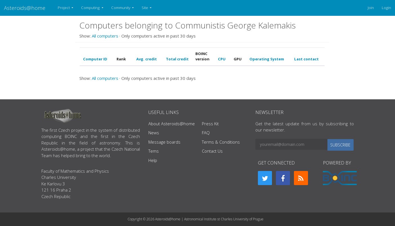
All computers (105, 36)
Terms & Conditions (221, 142)
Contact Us (212, 151)
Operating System (266, 59)
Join (371, 7)
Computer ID (95, 59)
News (153, 132)
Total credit (177, 59)
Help (152, 160)
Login (386, 7)
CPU (222, 59)
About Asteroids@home (171, 123)
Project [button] (64, 7)
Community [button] (121, 7)
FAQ (206, 132)
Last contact (306, 59)
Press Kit (210, 123)
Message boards (164, 142)
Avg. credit (146, 59)
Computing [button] (91, 7)
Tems (153, 151)
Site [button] (145, 7)
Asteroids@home (24, 7)
